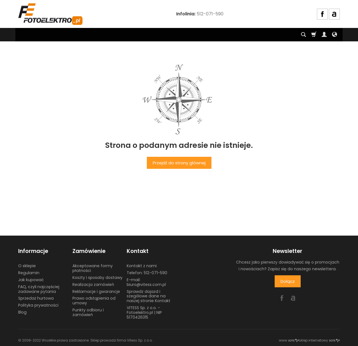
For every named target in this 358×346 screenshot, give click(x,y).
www (289, 340)
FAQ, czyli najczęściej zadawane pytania (38, 289)
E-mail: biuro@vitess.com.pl (146, 282)
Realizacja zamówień (93, 284)
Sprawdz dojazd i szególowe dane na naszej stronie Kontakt (148, 296)
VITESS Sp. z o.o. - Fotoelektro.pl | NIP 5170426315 (144, 312)
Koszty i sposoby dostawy (97, 277)
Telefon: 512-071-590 (147, 273)
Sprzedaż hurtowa (36, 298)
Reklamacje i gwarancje (96, 291)
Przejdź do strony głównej (179, 163)
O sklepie (27, 266)
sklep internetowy (319, 340)
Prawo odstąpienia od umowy (94, 300)
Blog (22, 312)
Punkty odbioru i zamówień (88, 312)
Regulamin (28, 273)
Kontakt (138, 251)
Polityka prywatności (38, 305)
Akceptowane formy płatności (92, 268)
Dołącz (288, 281)
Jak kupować (31, 280)
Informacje (33, 251)
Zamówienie (88, 251)
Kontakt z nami (142, 266)
